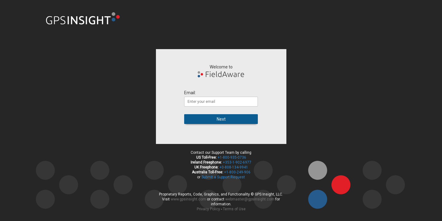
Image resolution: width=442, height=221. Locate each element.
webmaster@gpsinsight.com (249, 199)
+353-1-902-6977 (237, 162)
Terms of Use (234, 209)
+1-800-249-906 (237, 172)
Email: (190, 92)
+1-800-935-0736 (232, 157)
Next (221, 119)
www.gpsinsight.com (188, 199)
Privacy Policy (208, 209)
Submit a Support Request (223, 177)
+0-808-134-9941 (233, 167)
